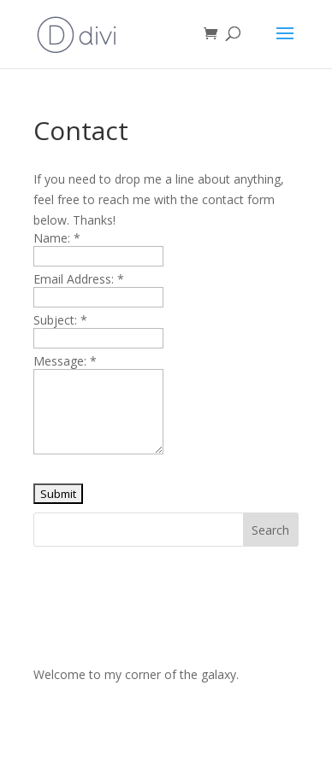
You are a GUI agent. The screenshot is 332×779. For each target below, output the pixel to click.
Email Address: (78, 279)
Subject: (60, 320)
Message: (65, 361)
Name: (56, 238)
